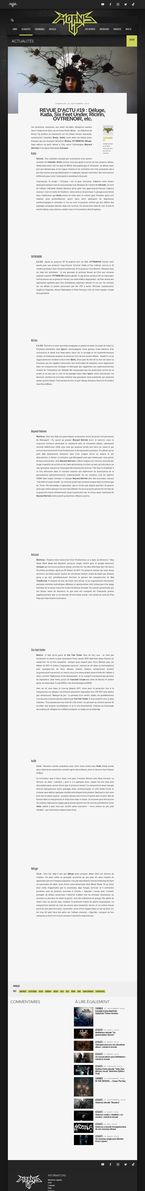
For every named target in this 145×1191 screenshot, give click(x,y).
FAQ (49, 1182)
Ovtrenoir (48, 991)
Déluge (41, 991)
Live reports (90, 31)
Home (14, 31)
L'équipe (51, 1179)
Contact (51, 1184)
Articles (52, 31)
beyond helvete (100, 991)
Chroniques (40, 31)
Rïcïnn (73, 991)
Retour (130, 40)
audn (79, 991)
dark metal (23, 991)
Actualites (26, 31)
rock (67, 991)
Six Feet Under (32, 991)
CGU (50, 1176)
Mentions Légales (55, 1174)
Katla (62, 991)
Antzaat (56, 991)
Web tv (128, 31)
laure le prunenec (88, 991)
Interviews (104, 31)
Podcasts (117, 31)
